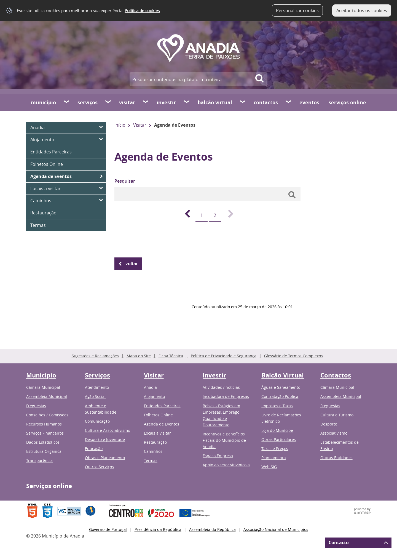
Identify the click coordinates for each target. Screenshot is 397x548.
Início (119, 125)
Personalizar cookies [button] (297, 10)
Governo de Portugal (108, 529)
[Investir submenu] (187, 102)
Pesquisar (124, 181)
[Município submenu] (67, 102)
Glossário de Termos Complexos (293, 355)
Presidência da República (158, 529)
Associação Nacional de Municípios (275, 529)
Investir (166, 102)
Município (43, 102)
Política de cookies (142, 10)
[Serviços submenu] (108, 102)
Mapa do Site (139, 355)
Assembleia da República (212, 529)
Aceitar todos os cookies (361, 10)
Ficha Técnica (171, 355)
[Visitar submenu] (146, 102)
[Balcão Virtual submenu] (243, 102)
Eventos (309, 102)
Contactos (266, 102)
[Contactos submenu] (289, 102)
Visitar (127, 102)
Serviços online (347, 102)
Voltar (131, 263)
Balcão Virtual (215, 102)
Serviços (87, 102)
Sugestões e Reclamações (95, 355)
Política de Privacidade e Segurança (223, 355)
